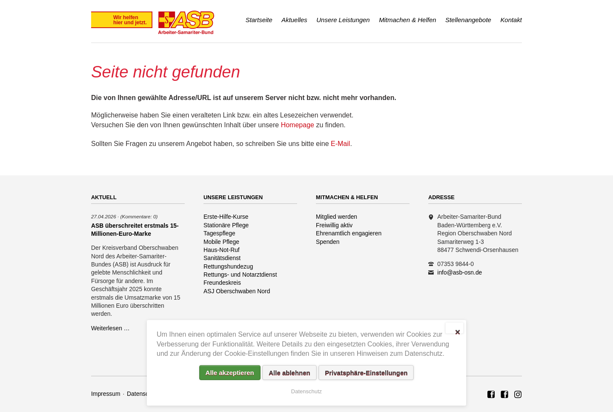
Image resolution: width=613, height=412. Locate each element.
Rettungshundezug (228, 266)
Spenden (328, 241)
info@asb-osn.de (459, 272)
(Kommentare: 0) (139, 216)
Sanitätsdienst (222, 258)
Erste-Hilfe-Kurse (226, 216)
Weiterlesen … (110, 328)
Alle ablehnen (289, 372)
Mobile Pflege (221, 241)
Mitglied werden (336, 216)
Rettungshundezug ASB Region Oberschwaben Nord (518, 395)
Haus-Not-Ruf (221, 249)
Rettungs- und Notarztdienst (240, 274)
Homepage (297, 125)
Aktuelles (294, 19)
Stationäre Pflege (226, 225)
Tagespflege (219, 233)
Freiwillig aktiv (334, 225)
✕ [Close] (457, 331)
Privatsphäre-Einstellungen (366, 372)
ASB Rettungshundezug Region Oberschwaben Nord (504, 395)
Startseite (259, 19)
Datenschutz (143, 393)
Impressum (105, 393)
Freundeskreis (222, 282)
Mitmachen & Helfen (407, 19)
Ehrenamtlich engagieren (348, 233)
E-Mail (340, 143)
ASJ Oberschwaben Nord (236, 291)
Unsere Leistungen (343, 19)
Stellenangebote (468, 19)
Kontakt (511, 19)
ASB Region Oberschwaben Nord (491, 395)
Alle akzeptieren (230, 372)
